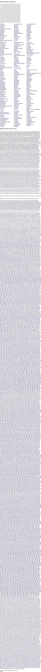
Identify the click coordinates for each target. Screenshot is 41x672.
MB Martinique (29, 80)
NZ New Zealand (3, 94)
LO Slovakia (29, 77)
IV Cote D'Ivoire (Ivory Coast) (32, 69)
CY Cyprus (28, 45)
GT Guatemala (16, 60)
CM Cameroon (29, 42)
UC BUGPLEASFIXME (4, 118)
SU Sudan (28, 108)
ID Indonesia (2, 66)
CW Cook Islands (17, 45)
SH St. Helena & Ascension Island (6, 105)
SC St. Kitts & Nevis (30, 103)
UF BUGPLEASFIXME (18, 118)
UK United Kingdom (3, 119)
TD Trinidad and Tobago (4, 112)
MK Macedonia (16, 83)
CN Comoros (2, 43)
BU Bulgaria (2, 36)
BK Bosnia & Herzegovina (18, 33)
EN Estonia (2, 50)
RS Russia (15, 102)
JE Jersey (28, 70)
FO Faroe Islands (17, 54)
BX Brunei (28, 36)
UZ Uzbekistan (29, 120)
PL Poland (2, 97)
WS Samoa (2, 125)
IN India (28, 66)
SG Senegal (29, 104)
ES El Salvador (29, 50)
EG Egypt (2, 49)
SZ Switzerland (16, 111)
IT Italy (15, 69)
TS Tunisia (28, 114)
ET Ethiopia (2, 51)
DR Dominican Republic (4, 48)
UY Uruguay (16, 120)
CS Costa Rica (2, 44)
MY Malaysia (29, 87)
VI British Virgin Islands (31, 121)
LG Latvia (28, 76)
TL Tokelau (16, 113)
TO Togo (1, 114)
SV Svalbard (2, 109)
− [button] (1, 7)
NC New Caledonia (17, 88)
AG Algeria (16, 25)
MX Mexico (16, 87)
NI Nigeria (2, 90)
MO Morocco (16, 84)
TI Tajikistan (29, 112)
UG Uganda (29, 118)
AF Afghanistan (3, 25)
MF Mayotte (29, 81)
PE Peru (28, 95)
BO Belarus (29, 34)
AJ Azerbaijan (29, 25)
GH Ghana (28, 57)
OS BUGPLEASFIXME (31, 94)
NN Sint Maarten (3, 91)
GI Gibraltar (2, 58)
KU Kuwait (2, 75)
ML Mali (28, 83)
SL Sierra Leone (29, 105)
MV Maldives (2, 87)
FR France (2, 55)
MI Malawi (28, 82)
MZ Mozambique (3, 88)
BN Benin (15, 34)
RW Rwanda (29, 102)
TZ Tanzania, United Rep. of (31, 117)
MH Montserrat (16, 82)
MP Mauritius (29, 84)
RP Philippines (2, 102)
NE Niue (28, 88)
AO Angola (2, 27)
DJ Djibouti (16, 47)
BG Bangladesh (29, 32)
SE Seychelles (2, 104)
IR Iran (28, 68)
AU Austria (16, 28)
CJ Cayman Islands (3, 42)
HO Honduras (29, 63)
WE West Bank (2, 124)
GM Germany (16, 59)
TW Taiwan (2, 117)
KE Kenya (2, 73)
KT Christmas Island (30, 74)
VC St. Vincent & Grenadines (5, 121)
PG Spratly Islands (17, 96)
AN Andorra (29, 26)
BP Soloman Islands (3, 35)
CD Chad (1, 39)
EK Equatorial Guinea (30, 49)
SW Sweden (16, 109)
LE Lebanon (16, 76)
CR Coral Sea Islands (30, 43)
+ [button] (1, 5)
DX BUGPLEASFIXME (18, 48)
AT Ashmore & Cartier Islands (5, 28)
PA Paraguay (2, 95)
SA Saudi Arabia (3, 103)
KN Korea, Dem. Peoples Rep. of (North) (34, 73)
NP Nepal (28, 91)
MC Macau (2, 81)
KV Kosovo (16, 75)
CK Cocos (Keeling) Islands (19, 42)
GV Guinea (28, 60)
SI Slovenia (16, 105)
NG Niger (15, 89)
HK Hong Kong (3, 63)
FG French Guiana (30, 51)
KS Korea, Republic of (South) (19, 74)
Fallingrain (1, 22)
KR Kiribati (2, 74)
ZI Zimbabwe (16, 126)
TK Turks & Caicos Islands (5, 113)
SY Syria (1, 111)
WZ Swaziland (16, 125)
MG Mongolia (2, 82)
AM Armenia (16, 26)
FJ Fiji (15, 52)
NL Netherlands (16, 90)
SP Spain (1, 108)
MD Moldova (16, 81)
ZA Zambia (2, 126)
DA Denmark (2, 47)
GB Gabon (2, 57)
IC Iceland (28, 65)
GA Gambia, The (29, 55)
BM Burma (2, 34)
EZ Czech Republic (17, 51)
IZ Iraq (1, 70)
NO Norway (16, 91)
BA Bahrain (29, 29)
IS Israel (1, 69)
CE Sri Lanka (16, 39)
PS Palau (15, 98)
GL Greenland (2, 59)
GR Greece (2, 60)
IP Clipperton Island (17, 68)
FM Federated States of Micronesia (6, 54)
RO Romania (29, 101)
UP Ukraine (16, 119)
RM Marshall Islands (3, 101)
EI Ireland (15, 49)
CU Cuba (28, 44)
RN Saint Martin (17, 101)
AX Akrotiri (2, 29)
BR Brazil (15, 35)
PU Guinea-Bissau (30, 98)
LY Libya (1, 80)
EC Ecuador (29, 48)
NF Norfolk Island (3, 89)
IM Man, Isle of (16, 66)
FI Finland (2, 52)
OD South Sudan (17, 94)
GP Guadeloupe (29, 59)
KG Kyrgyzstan (16, 73)
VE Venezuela (16, 121)
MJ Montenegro (3, 83)
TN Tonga (28, 113)
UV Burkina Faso (3, 120)
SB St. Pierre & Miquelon (18, 103)
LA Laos (1, 76)
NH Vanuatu (29, 89)
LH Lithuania (2, 77)
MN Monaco (2, 84)
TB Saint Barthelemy (30, 111)
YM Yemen (28, 125)
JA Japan (15, 70)
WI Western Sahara (30, 124)
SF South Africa (16, 104)
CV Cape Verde (2, 45)
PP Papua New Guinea (4, 98)
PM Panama (16, 97)
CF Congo (28, 39)
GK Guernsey (29, 58)
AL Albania (2, 26)
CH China (15, 40)
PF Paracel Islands (3, 96)
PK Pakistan (29, 96)
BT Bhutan (28, 35)
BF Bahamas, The (17, 32)
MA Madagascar (17, 80)
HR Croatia (2, 65)
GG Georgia (16, 57)
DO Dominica (29, 47)
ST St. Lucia (16, 108)
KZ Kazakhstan (29, 75)
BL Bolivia (28, 33)
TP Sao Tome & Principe (18, 114)
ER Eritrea (16, 50)
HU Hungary (16, 65)
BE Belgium (2, 32)
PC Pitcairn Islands (17, 95)
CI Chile (28, 40)
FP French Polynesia (30, 54)
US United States (29, 119)
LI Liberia (15, 77)
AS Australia (29, 27)
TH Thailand (16, 112)
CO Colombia (16, 43)
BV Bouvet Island (17, 36)
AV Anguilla (29, 28)
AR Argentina (16, 27)
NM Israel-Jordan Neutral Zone (32, 90)
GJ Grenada (16, 58)
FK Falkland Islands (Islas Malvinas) (33, 52)
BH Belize (2, 33)
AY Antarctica (16, 29)
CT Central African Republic (19, 44)
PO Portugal (29, 97)
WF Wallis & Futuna (17, 124)
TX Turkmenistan (17, 117)
